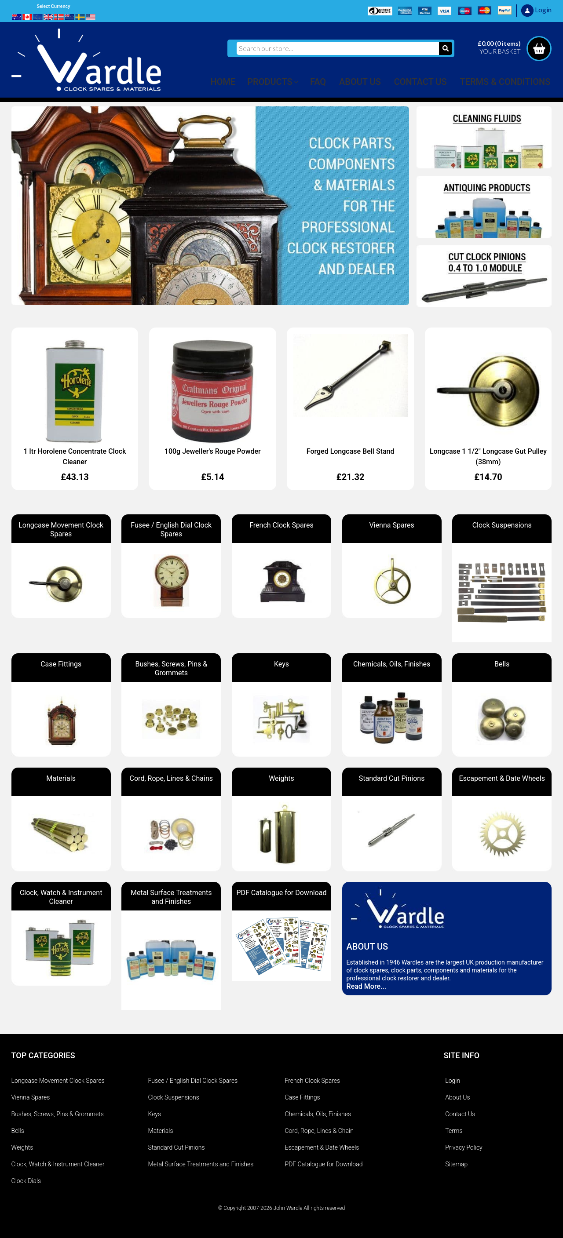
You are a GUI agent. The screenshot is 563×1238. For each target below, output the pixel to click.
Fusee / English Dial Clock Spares (193, 1080)
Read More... (367, 986)
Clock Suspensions (173, 1097)
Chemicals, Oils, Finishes (318, 1114)
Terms (453, 1130)
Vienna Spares (30, 1097)
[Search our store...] (338, 48)
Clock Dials (26, 1180)
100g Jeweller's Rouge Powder (213, 451)
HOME (223, 81)
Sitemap (456, 1164)
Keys (154, 1114)
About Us (457, 1097)
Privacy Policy (463, 1147)
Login (452, 1080)
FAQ (318, 81)
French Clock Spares (312, 1080)
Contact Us (460, 1114)
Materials (160, 1130)
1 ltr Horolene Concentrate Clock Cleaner (75, 456)
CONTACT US (420, 81)
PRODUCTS (269, 81)
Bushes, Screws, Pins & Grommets (57, 1114)
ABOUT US (360, 81)
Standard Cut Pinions (176, 1147)
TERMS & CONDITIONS (505, 81)
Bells (17, 1130)
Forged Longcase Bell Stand (351, 451)
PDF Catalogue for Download (324, 1164)
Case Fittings (302, 1097)
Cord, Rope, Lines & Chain (319, 1130)
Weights (22, 1147)
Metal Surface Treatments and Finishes (201, 1164)
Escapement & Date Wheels (322, 1147)
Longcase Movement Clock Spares (58, 1080)
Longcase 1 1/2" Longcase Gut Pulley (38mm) (488, 456)
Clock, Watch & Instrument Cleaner (58, 1164)
